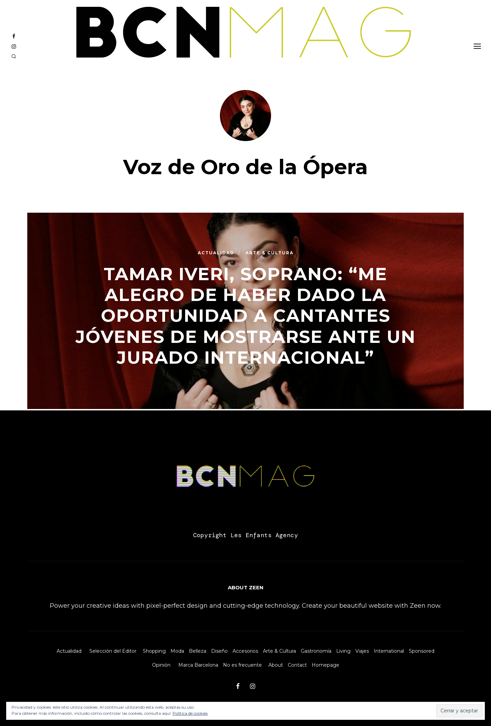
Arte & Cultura (279, 651)
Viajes (362, 651)
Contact (297, 665)
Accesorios (245, 651)
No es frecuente (242, 665)
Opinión (161, 665)
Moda (177, 651)
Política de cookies (190, 713)
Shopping (154, 651)
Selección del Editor (112, 651)
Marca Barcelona (198, 665)
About (275, 665)
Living (343, 651)
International (389, 651)
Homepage (325, 665)
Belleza (197, 651)
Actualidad (69, 651)
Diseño (219, 651)
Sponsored (421, 651)
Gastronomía (316, 651)
